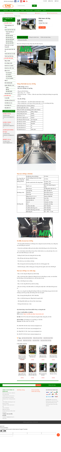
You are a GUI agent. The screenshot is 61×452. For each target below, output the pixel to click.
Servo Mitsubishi (9, 76)
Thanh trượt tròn (54, 399)
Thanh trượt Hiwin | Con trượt (9, 26)
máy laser (19, 340)
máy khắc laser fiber (48, 338)
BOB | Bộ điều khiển (8, 83)
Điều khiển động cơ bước (52, 402)
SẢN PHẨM (17, 10)
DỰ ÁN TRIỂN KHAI (38, 10)
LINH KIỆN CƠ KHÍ (7, 23)
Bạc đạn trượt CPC (9, 37)
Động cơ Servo (7, 70)
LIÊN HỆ (44, 10)
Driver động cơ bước (8, 63)
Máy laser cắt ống (27, 340)
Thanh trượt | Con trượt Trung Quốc (9, 46)
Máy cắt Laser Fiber (37, 338)
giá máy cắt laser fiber (27, 338)
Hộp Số (6, 80)
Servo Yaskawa (8, 74)
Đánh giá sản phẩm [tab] (22, 40)
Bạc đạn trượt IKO (9, 41)
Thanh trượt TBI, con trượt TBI (10, 33)
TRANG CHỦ (5, 10)
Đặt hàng (42, 27)
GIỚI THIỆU (11, 10)
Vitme (47, 402)
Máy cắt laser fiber (10, 16)
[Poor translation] (4, 431)
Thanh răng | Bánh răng (9, 56)
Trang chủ (4, 16)
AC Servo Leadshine (9, 78)
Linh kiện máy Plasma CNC (10, 100)
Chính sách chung (35, 391)
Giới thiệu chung (21, 390)
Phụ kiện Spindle (9, 91)
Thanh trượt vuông (55, 401)
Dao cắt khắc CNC (8, 105)
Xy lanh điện (7, 98)
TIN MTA (22, 10)
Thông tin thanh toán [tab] (34, 37)
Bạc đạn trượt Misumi (10, 39)
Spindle (7, 87)
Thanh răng (48, 404)
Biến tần (7, 89)
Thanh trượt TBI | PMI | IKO (10, 30)
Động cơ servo (53, 404)
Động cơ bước (48, 401)
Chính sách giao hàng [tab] (45, 37)
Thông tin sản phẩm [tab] (22, 37)
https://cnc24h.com (27, 314)
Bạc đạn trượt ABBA (10, 43)
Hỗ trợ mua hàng (35, 390)
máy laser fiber (36, 340)
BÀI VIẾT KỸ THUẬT (29, 10)
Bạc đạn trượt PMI (9, 35)
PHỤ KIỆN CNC (8, 108)
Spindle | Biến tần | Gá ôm (9, 85)
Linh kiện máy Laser (8, 103)
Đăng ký (38, 385)
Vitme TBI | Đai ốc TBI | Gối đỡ (10, 50)
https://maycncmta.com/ (38, 314)
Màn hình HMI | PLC (8, 93)
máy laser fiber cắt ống (46, 340)
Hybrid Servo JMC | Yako (9, 68)
